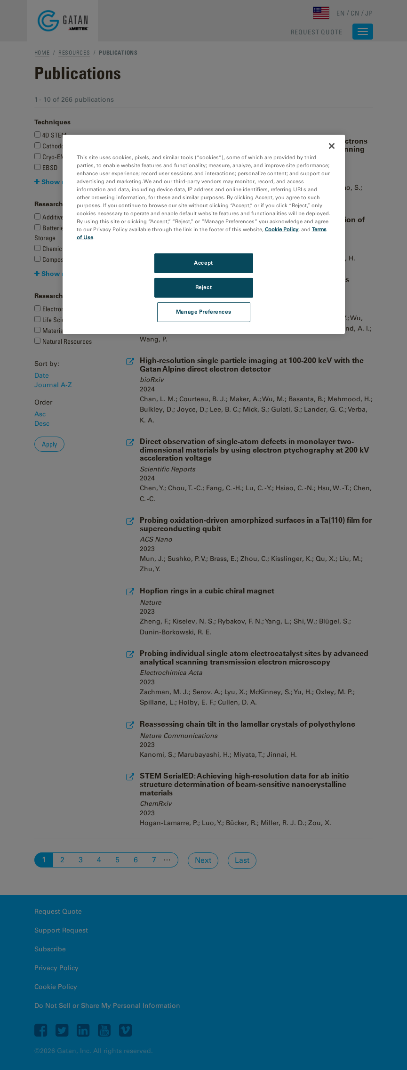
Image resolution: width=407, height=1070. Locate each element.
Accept (203, 262)
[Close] (331, 146)
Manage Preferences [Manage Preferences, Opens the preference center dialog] (203, 311)
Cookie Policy (281, 229)
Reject (203, 287)
